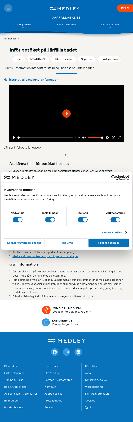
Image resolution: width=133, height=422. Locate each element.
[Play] (14, 137)
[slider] (45, 137)
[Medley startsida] (64, 8)
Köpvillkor (91, 366)
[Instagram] (66, 352)
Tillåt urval (66, 242)
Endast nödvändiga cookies (24, 242)
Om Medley (52, 373)
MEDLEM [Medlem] (125, 8)
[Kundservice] (60, 322)
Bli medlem (11, 366)
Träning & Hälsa (13, 380)
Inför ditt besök (38, 59)
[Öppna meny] (8, 8)
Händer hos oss (13, 407)
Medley (66, 340)
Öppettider (87, 59)
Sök (91, 407)
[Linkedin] (78, 352)
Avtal (88, 373)
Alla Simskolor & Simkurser (20, 394)
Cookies (90, 401)
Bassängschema (109, 59)
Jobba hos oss (53, 394)
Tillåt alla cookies (108, 242)
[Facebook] (55, 352)
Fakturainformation (97, 394)
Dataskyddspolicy (96, 380)
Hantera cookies (112, 232)
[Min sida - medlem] (66, 310)
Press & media (53, 401)
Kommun (50, 387)
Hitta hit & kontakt (63, 59)
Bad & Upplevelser (16, 387)
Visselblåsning (94, 387)
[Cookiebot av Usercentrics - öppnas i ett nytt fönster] (114, 177)
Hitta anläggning (14, 373)
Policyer (50, 407)
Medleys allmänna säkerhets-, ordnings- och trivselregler (45, 256)
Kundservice (52, 366)
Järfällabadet (10, 38)
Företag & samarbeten (58, 380)
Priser (19, 59)
